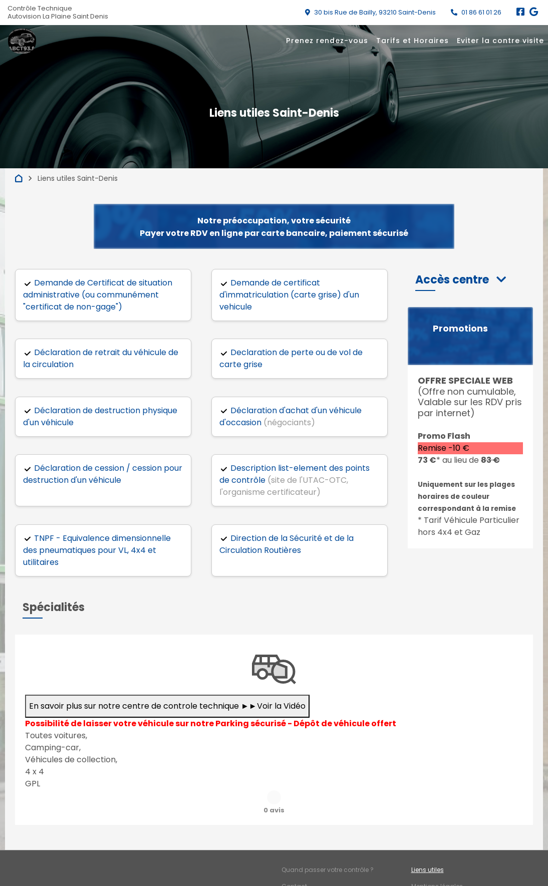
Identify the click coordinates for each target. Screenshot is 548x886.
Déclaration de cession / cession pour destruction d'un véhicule (102, 474)
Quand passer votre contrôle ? (328, 844)
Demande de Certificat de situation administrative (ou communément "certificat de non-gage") (97, 295)
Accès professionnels (443, 877)
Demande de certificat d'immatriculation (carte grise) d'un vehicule (289, 295)
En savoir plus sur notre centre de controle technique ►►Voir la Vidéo (167, 706)
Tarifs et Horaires (412, 41)
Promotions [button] (460, 329)
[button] (460, 279)
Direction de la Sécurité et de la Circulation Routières (286, 544)
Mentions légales (437, 861)
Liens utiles (427, 844)
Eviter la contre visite (500, 41)
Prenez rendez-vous (327, 41)
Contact (294, 861)
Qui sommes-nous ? (313, 877)
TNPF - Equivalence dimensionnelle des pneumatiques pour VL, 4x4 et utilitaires (97, 550)
